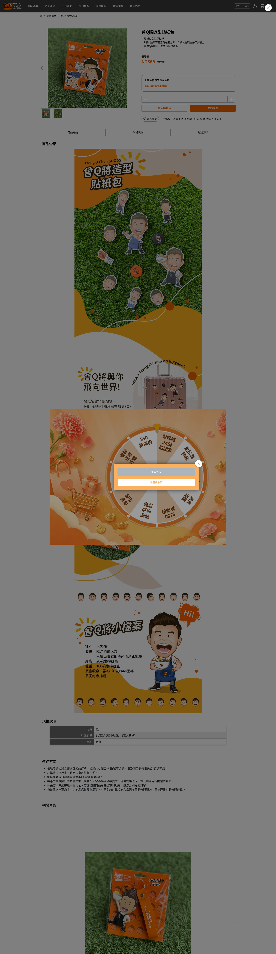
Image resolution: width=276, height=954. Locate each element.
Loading (138, 477)
